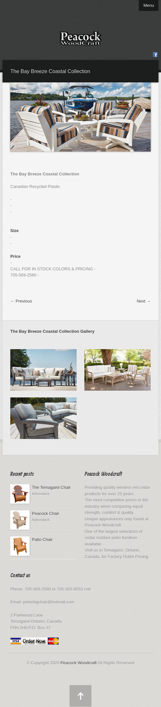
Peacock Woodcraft (79, 662)
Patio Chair (42, 539)
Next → (144, 301)
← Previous (21, 301)
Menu (148, 5)
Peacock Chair (45, 513)
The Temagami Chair (51, 487)
